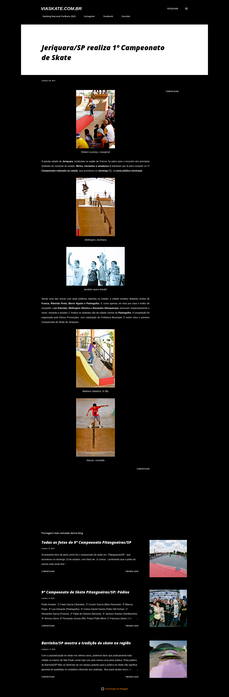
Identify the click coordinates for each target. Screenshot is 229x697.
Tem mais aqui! (131, 571)
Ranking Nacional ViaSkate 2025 (57, 16)
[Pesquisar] (172, 8)
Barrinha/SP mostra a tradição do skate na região (86, 642)
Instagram (87, 16)
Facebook (106, 16)
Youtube (124, 16)
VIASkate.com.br (61, 8)
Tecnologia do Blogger (114, 688)
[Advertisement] (90, 495)
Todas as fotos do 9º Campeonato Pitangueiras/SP (86, 542)
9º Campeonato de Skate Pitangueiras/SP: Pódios (85, 592)
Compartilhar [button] (172, 91)
